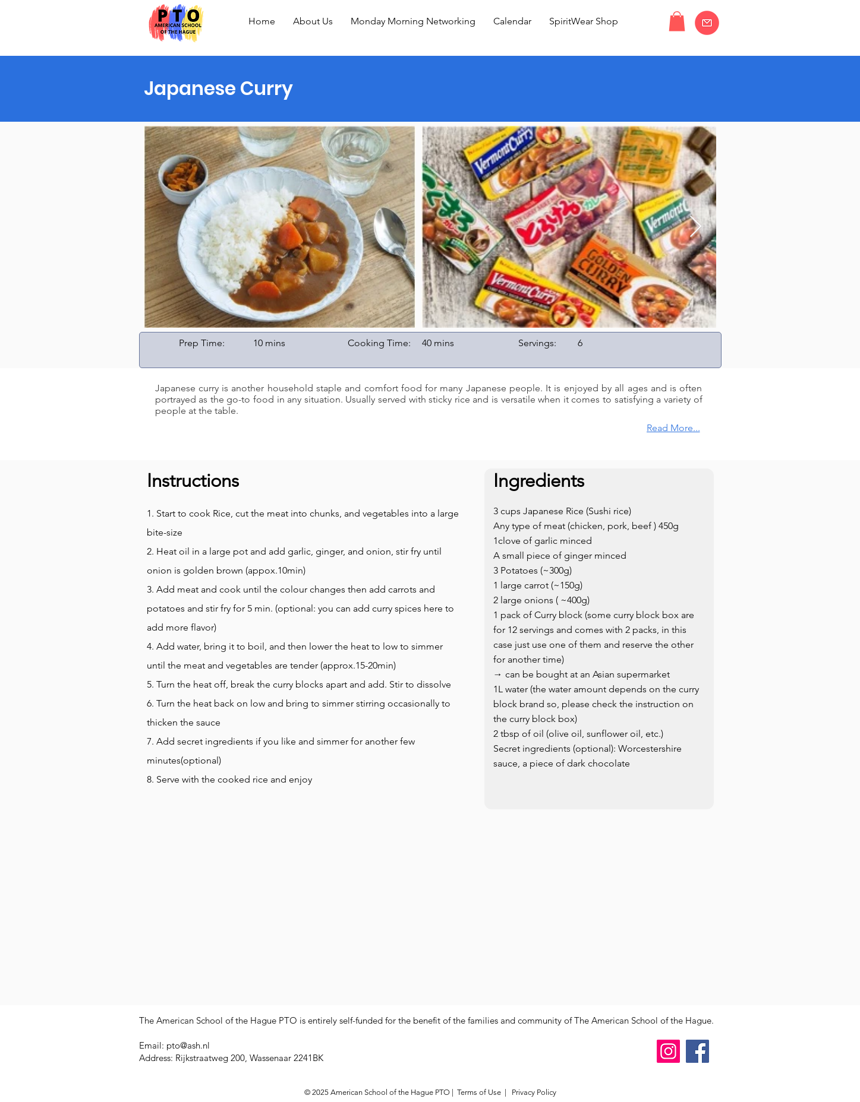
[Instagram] (668, 1051)
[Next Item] (696, 227)
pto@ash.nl (188, 1045)
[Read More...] (660, 428)
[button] (677, 21)
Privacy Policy (533, 1092)
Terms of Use (479, 1092)
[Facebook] (697, 1051)
